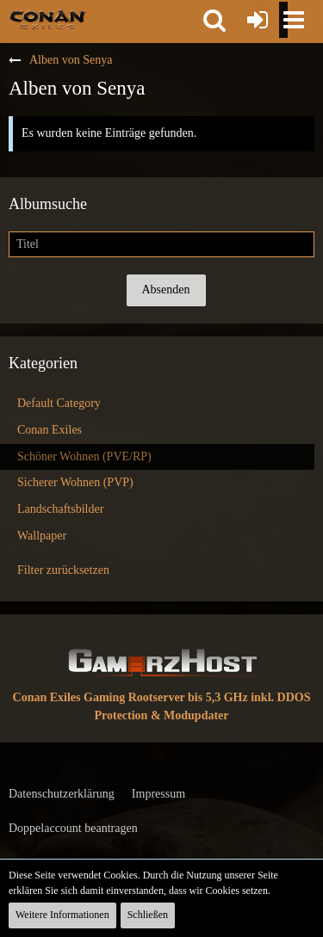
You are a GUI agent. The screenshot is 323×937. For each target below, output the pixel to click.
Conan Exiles (49, 429)
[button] (214, 20)
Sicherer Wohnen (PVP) (75, 482)
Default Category (59, 403)
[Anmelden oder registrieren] (257, 20)
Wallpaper (41, 535)
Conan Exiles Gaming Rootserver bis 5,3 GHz (130, 697)
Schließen (147, 915)
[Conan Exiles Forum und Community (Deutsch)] (47, 19)
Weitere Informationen (62, 915)
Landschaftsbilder (60, 508)
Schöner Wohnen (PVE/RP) (84, 456)
